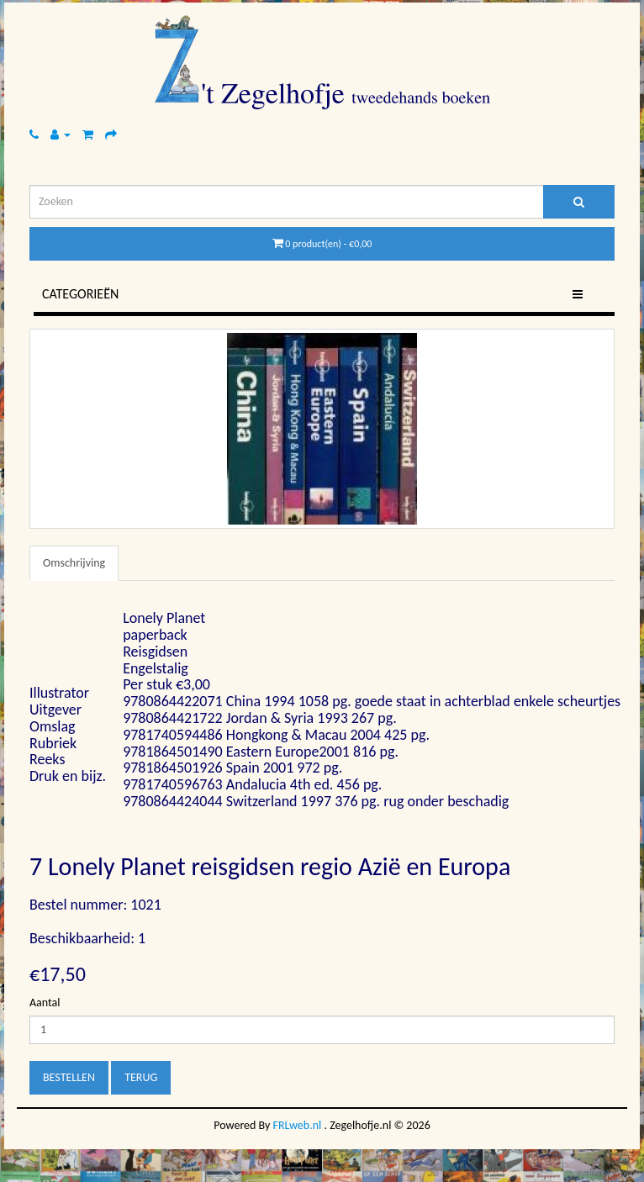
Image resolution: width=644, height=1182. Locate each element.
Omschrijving (74, 563)
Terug (140, 1077)
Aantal (44, 1002)
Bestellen (69, 1077)
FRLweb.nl (297, 1125)
